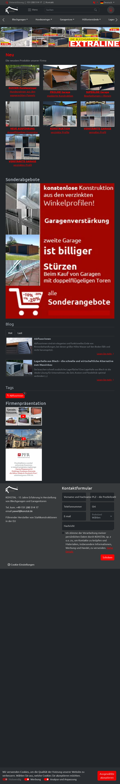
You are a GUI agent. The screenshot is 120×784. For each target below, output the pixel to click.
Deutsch (106, 2)
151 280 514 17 (34, 2)
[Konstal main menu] (33, 9)
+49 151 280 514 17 (27, 507)
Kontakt (50, 2)
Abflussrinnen (16, 395)
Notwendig (15, 779)
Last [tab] (20, 333)
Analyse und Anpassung (63, 779)
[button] (17, 19)
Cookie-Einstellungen (21, 564)
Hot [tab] (10, 333)
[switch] (26, 779)
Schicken (107, 557)
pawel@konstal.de (22, 511)
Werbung (35, 779)
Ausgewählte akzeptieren (107, 775)
